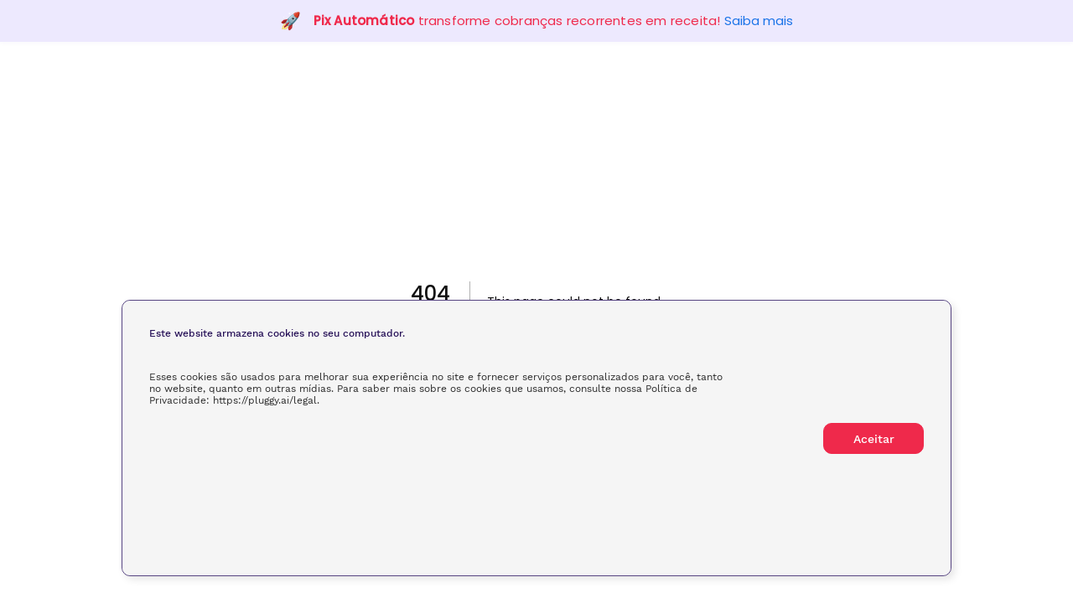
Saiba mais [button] (758, 21)
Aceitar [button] (873, 439)
